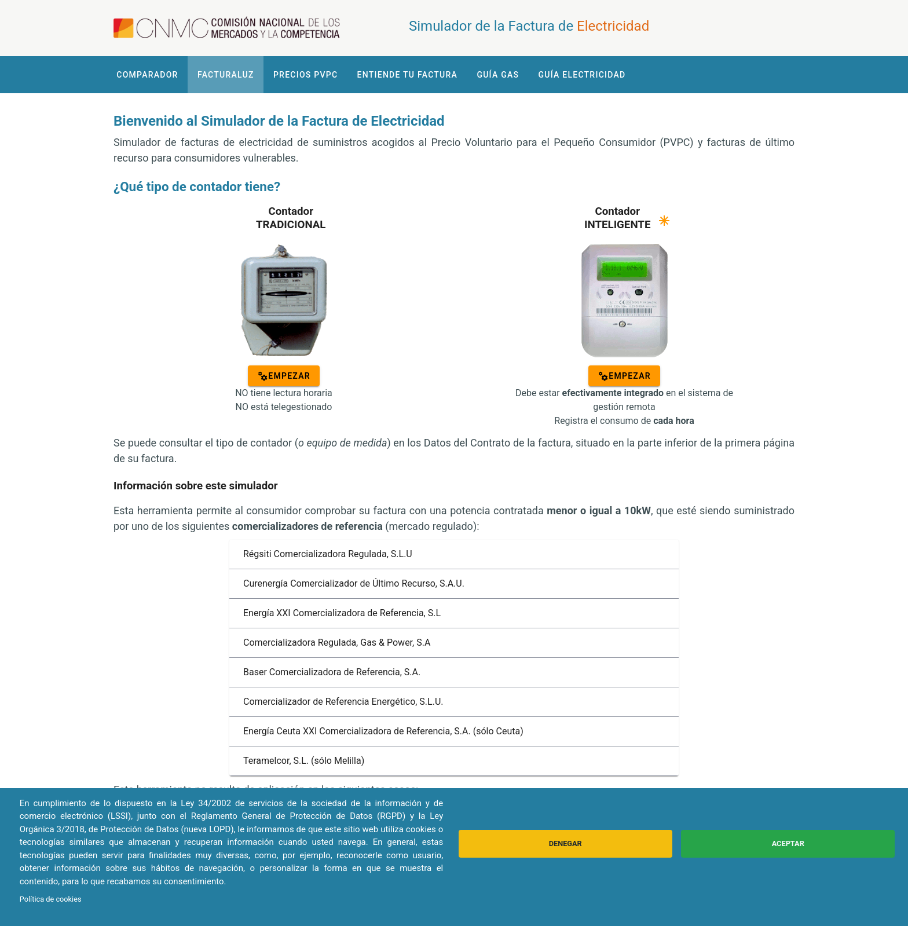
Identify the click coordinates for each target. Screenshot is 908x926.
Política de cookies (51, 899)
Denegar (565, 843)
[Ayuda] (664, 221)
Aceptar (788, 843)
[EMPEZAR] (284, 375)
